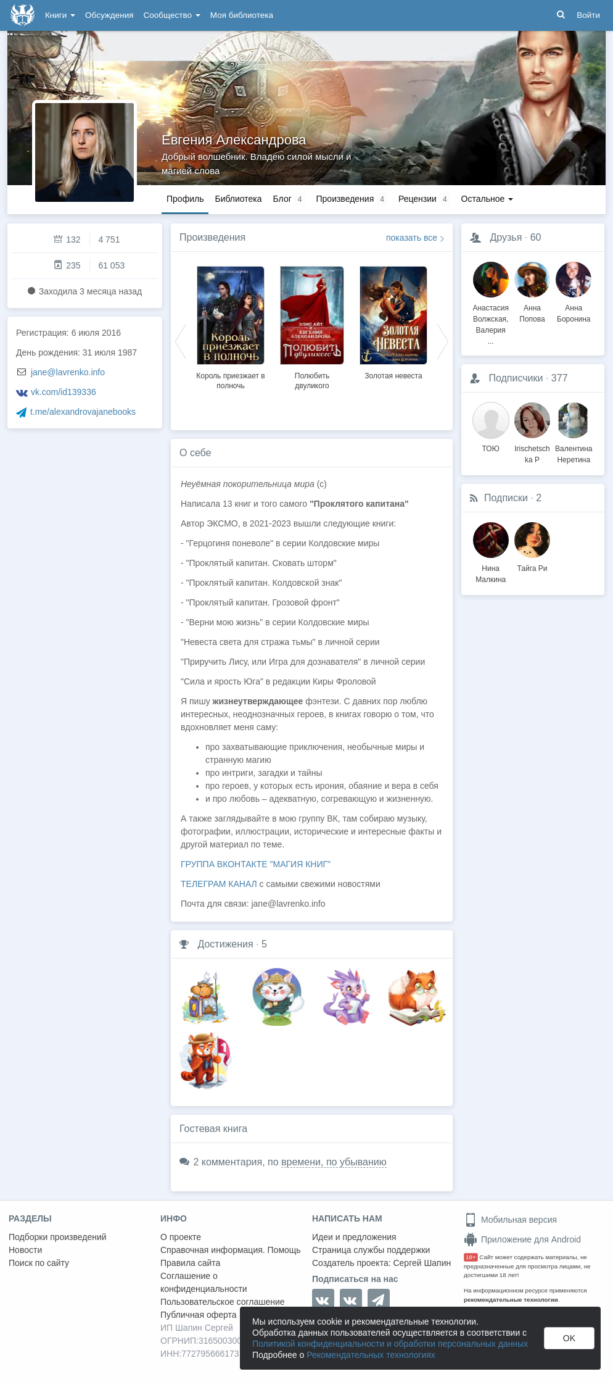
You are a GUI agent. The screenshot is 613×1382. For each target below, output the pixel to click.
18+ (471, 1257)
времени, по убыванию (334, 1162)
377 (559, 378)
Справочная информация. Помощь (230, 1250)
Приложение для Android (522, 1239)
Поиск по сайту (39, 1263)
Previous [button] (181, 341)
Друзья (506, 237)
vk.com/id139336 (63, 392)
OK (569, 1338)
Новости (25, 1250)
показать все (411, 238)
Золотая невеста (393, 376)
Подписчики (515, 378)
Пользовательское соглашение (222, 1302)
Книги (60, 15)
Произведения (212, 237)
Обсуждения (109, 15)
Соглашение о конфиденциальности (203, 1282)
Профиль (185, 199)
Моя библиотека (241, 15)
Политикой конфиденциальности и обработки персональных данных (390, 1344)
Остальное (487, 199)
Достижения (225, 944)
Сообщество (172, 15)
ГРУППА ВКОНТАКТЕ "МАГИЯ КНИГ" (256, 864)
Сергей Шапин (422, 1263)
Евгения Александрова (234, 140)
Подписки (506, 498)
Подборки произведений (58, 1237)
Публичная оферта (198, 1315)
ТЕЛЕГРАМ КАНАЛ (219, 884)
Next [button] (443, 341)
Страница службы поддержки (371, 1250)
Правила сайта (190, 1263)
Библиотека (238, 199)
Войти (588, 15)
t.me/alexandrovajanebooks (83, 412)
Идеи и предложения (354, 1237)
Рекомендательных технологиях (370, 1355)
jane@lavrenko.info (68, 372)
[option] (230, 326)
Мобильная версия (510, 1219)
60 (535, 237)
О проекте (180, 1237)
